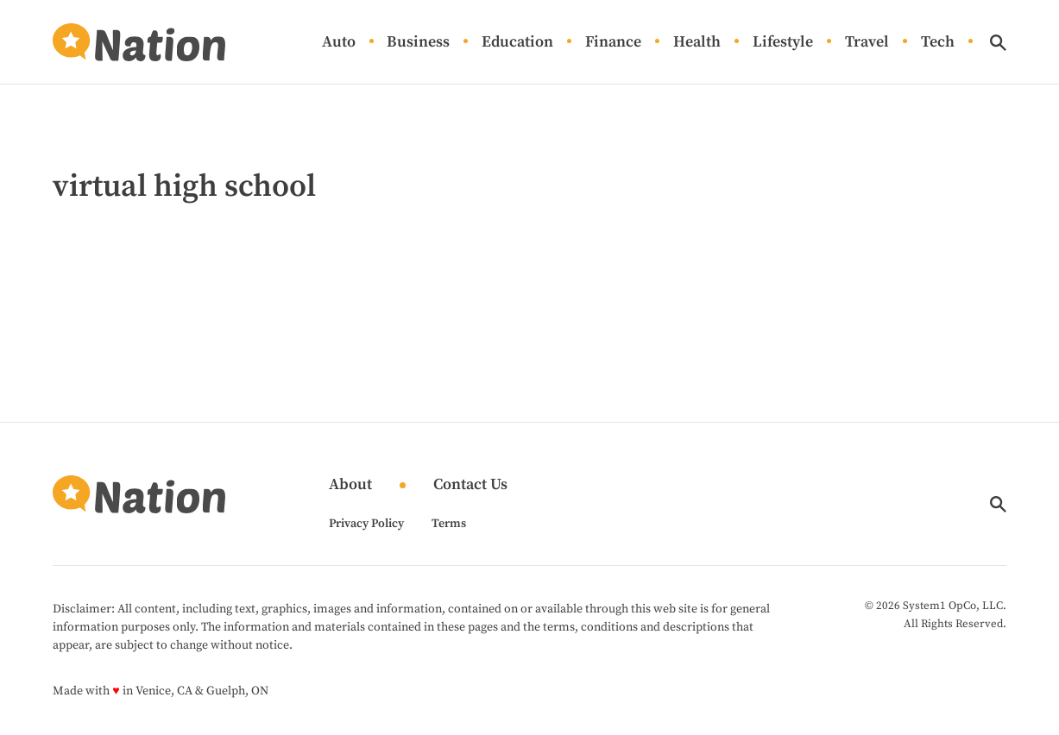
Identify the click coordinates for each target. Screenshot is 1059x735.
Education (517, 43)
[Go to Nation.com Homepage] (139, 42)
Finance (613, 43)
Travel (867, 43)
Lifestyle (783, 43)
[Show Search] (998, 43)
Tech (938, 43)
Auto (339, 43)
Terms (449, 523)
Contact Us (470, 485)
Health (697, 43)
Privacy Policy (366, 523)
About (350, 485)
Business (418, 43)
